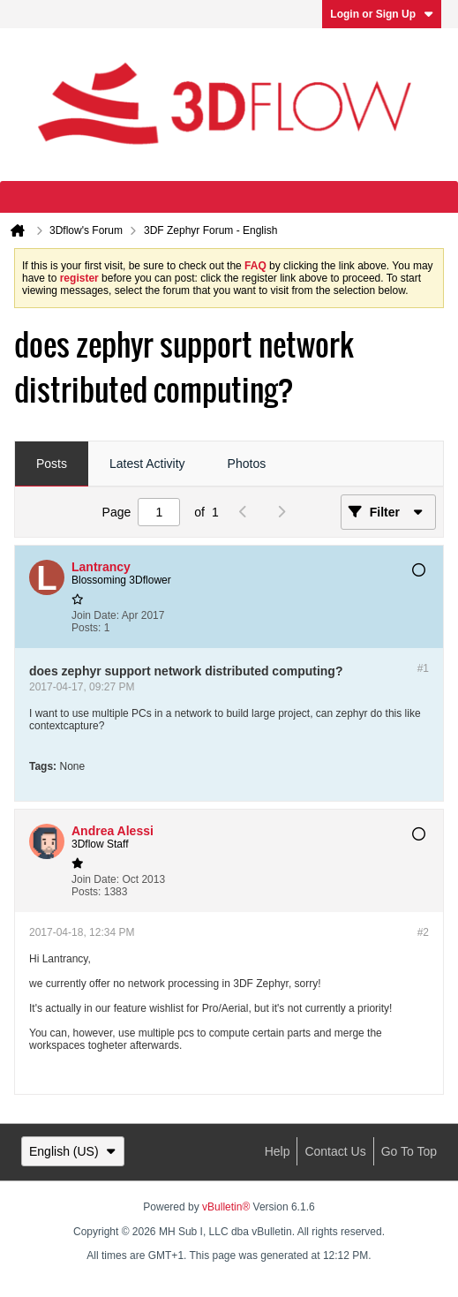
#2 (423, 932)
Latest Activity (147, 463)
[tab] (51, 464)
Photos (247, 463)
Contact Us (334, 1151)
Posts (51, 463)
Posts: (86, 628)
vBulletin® (226, 1207)
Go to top (409, 1151)
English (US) (72, 1151)
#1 (423, 668)
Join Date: (95, 615)
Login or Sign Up (381, 14)
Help (277, 1151)
